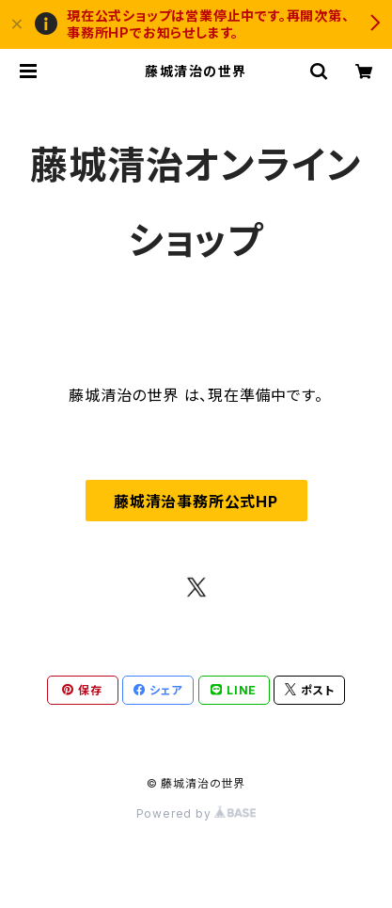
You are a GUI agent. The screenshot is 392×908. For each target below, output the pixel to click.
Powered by (196, 813)
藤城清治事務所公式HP (196, 501)
